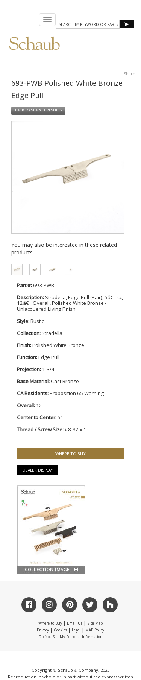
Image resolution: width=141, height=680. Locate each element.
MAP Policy (94, 630)
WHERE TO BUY (70, 453)
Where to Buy (50, 623)
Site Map (95, 623)
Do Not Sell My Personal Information (71, 636)
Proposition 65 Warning (77, 393)
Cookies (60, 630)
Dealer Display (38, 470)
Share (129, 73)
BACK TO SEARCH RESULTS (38, 110)
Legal (76, 630)
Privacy (43, 630)
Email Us (74, 623)
